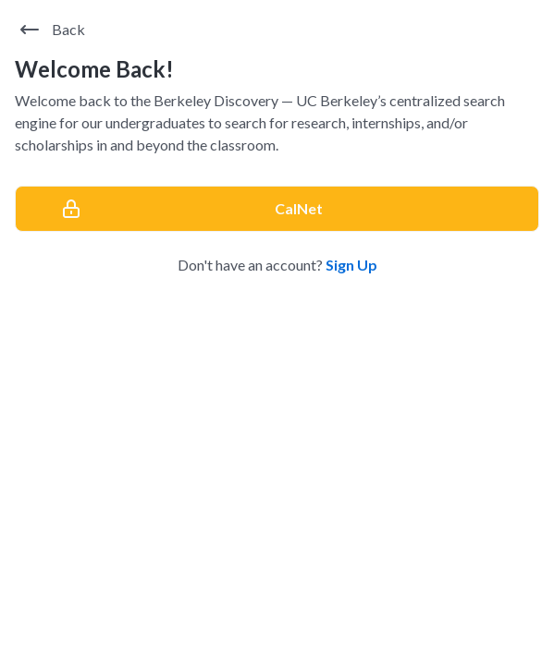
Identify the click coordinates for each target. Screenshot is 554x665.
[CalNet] (277, 209)
